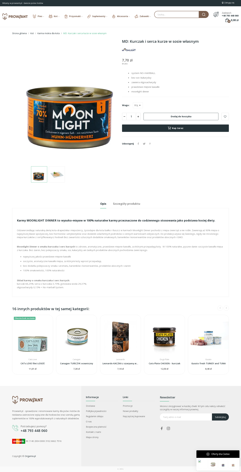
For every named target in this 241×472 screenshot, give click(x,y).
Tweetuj (144, 143)
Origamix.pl (30, 456)
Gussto (208, 359)
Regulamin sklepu (94, 416)
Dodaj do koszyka (181, 116)
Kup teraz (175, 128)
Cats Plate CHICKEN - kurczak (164, 363)
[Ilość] (131, 116)
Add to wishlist (225, 116)
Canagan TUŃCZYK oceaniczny (76, 363)
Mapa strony (92, 437)
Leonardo (120, 359)
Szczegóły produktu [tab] (126, 203)
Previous (220, 308)
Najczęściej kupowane (134, 416)
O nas (89, 421)
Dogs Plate (164, 359)
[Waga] (138, 105)
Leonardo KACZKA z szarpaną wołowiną (120, 363)
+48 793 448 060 (230, 16)
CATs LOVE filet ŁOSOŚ (33, 363)
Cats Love (32, 359)
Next (226, 308)
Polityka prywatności (96, 411)
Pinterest (150, 143)
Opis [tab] (103, 203)
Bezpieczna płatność (96, 426)
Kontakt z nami (93, 432)
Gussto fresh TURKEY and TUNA (208, 363)
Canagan (76, 359)
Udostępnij (138, 143)
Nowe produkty (130, 411)
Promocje (128, 405)
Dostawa (90, 405)
